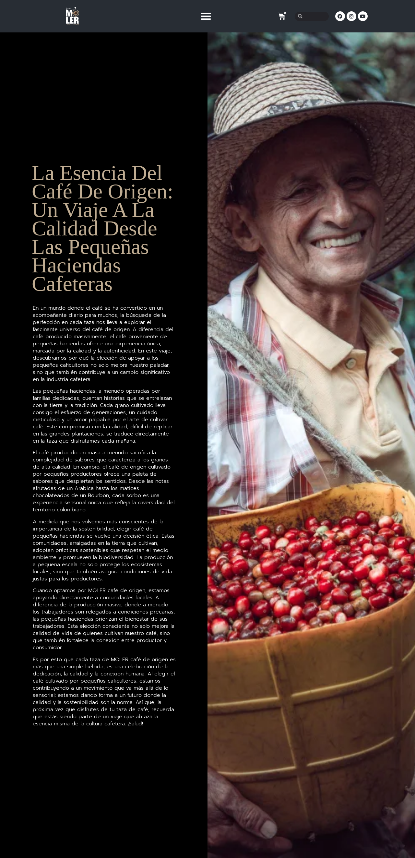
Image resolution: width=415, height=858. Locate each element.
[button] (205, 16)
